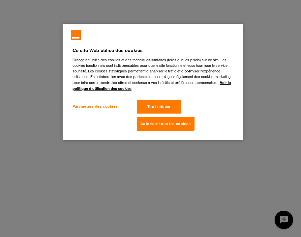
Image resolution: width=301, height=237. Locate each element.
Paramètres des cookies (95, 106)
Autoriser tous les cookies (165, 123)
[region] (153, 82)
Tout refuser (159, 106)
